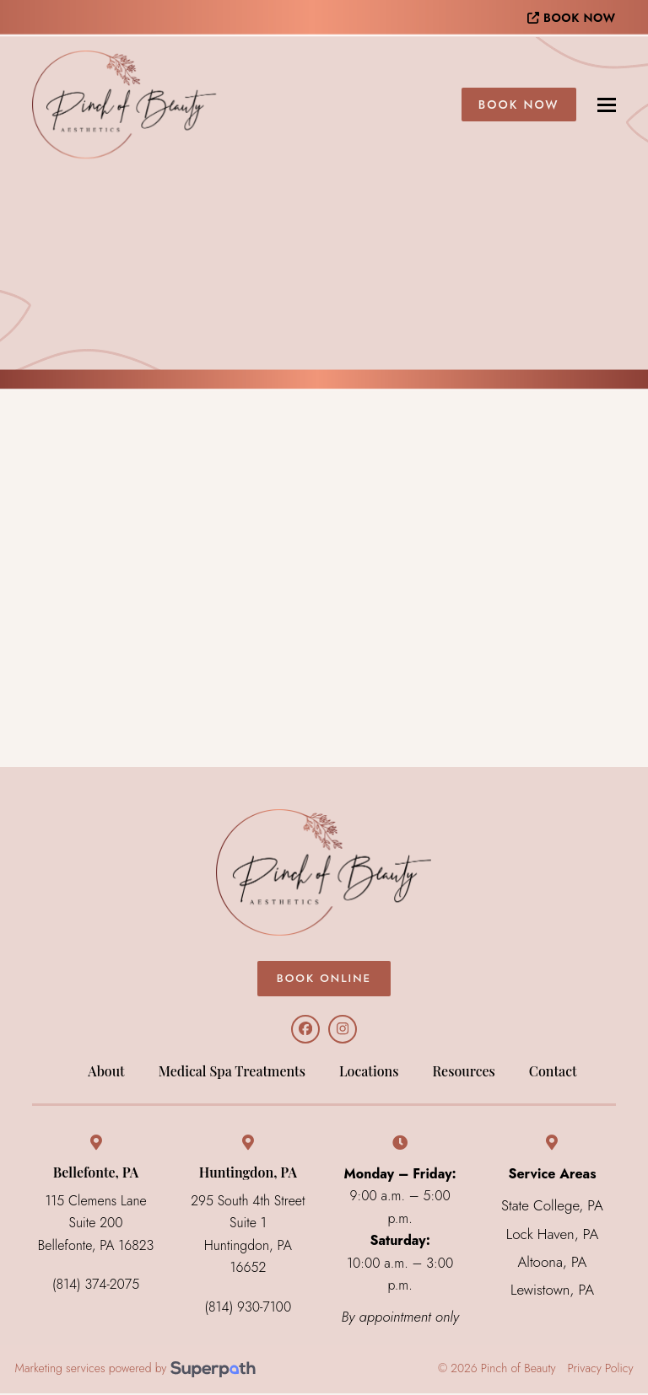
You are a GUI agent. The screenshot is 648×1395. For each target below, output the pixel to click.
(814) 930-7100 (248, 1308)
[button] (606, 105)
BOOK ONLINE (323, 978)
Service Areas (552, 1175)
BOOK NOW (571, 17)
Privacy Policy (601, 1371)
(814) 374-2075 (95, 1286)
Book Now (518, 104)
